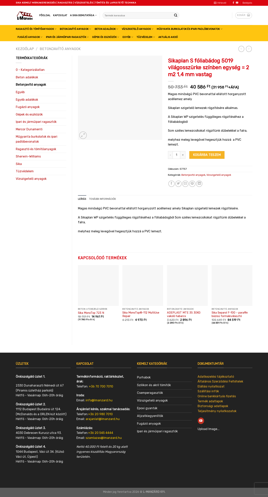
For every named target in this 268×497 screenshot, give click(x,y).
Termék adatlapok (210, 401)
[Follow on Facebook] (233, 3)
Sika (19, 164)
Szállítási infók (208, 391)
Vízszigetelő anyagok (138, 29)
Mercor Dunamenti (29, 129)
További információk (102, 198)
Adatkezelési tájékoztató (216, 376)
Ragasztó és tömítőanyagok (36, 29)
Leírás (82, 198)
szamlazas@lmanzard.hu (104, 438)
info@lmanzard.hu (99, 400)
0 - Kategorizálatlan (30, 70)
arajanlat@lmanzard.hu (103, 419)
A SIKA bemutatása (83, 15)
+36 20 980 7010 (100, 414)
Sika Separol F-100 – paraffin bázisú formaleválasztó (230, 314)
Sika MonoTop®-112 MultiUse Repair (140, 314)
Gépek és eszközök (105, 37)
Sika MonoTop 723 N (91, 313)
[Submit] (175, 15)
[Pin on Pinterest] (192, 184)
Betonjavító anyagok (75, 29)
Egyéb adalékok (27, 99)
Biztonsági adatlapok (213, 406)
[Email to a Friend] (185, 184)
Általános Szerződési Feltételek (220, 381)
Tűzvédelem (146, 37)
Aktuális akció (168, 37)
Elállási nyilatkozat (211, 386)
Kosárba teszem (207, 155)
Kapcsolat (60, 15)
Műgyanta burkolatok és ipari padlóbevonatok (189, 29)
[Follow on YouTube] (237, 3)
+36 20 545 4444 (100, 433)
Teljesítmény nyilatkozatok (217, 411)
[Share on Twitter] (178, 184)
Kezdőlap (25, 49)
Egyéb (128, 37)
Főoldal (45, 15)
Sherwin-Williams (28, 156)
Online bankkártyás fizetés (217, 396)
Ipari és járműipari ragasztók (67, 37)
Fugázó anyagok (30, 37)
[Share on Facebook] (171, 184)
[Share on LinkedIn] (199, 184)
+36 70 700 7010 (101, 386)
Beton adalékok (106, 29)
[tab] (82, 199)
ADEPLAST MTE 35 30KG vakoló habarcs (183, 314)
